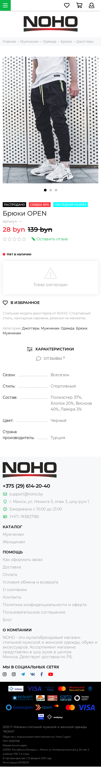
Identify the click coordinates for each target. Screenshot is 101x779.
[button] (45, 190)
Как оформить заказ (22, 559)
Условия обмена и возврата (30, 582)
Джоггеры (30, 328)
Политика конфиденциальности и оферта (44, 604)
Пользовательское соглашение (34, 612)
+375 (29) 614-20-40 (26, 486)
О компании (15, 589)
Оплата (10, 574)
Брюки (81, 328)
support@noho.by (26, 494)
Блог (7, 619)
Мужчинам (50, 328)
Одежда (67, 328)
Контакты (12, 597)
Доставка (12, 567)
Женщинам (14, 541)
